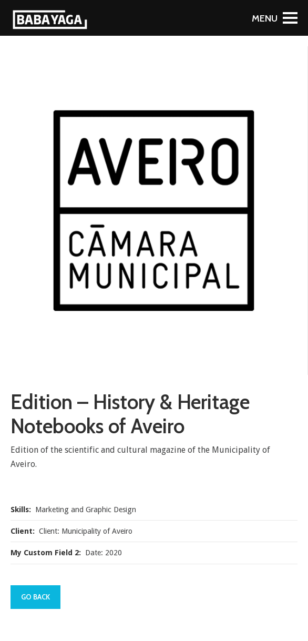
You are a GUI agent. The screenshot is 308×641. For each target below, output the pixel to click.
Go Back (35, 597)
